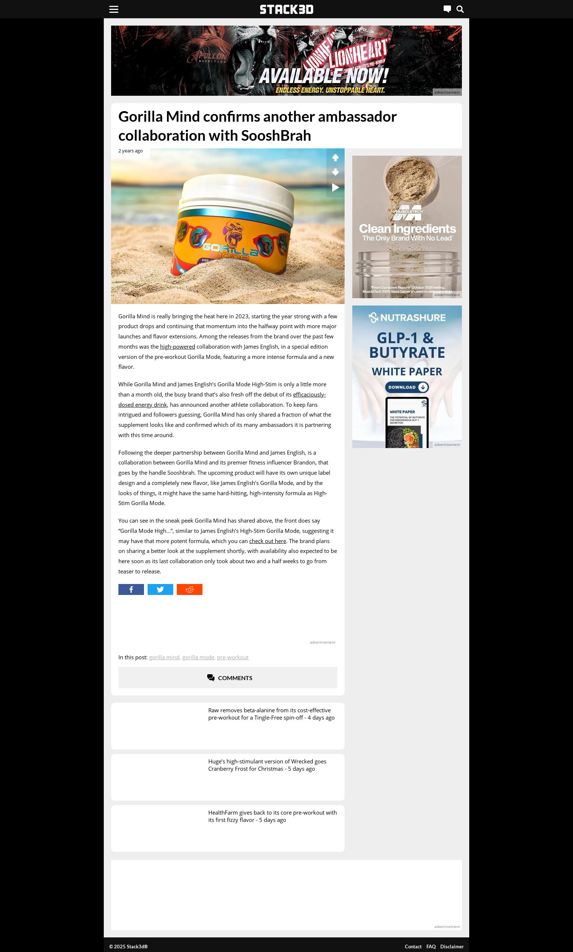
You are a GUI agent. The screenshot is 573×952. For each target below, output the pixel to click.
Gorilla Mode (198, 657)
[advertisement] (58, 163)
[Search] (460, 9)
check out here (267, 541)
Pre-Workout (232, 657)
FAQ (431, 946)
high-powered (177, 346)
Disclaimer (452, 946)
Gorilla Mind (164, 657)
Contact (413, 946)
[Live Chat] (447, 9)
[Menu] (113, 9)
